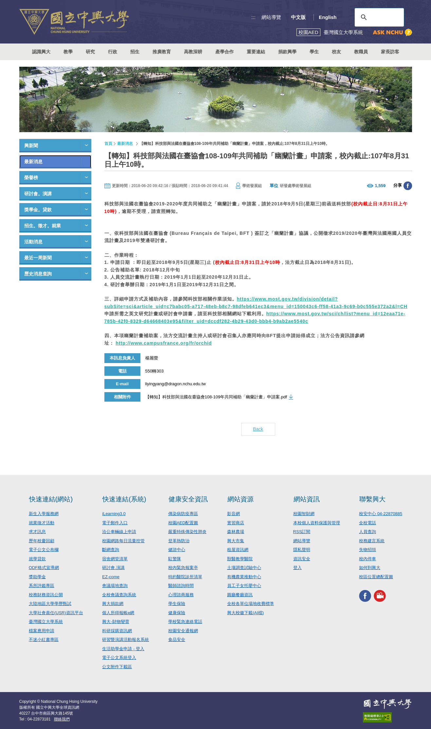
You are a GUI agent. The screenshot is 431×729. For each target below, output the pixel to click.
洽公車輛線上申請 (119, 531)
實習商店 (235, 522)
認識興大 (41, 51)
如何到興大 (369, 567)
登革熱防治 (178, 540)
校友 (336, 51)
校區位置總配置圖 (376, 576)
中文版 (298, 17)
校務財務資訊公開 (46, 594)
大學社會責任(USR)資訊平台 (56, 612)
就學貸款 (37, 558)
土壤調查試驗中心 (244, 567)
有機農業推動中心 (244, 576)
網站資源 (240, 499)
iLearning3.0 (114, 513)
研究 (90, 51)
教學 (68, 51)
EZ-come (110, 576)
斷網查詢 (110, 549)
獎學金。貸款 (38, 209)
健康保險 (176, 612)
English (327, 17)
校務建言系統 (372, 540)
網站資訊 (307, 499)
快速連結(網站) (51, 499)
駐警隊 (174, 558)
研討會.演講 (113, 567)
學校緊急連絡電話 (185, 621)
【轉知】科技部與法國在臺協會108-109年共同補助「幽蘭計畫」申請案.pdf (216, 396)
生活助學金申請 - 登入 (123, 648)
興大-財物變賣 (115, 621)
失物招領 (367, 549)
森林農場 (235, 531)
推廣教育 (162, 51)
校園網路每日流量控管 (123, 540)
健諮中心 (176, 549)
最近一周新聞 (38, 257)
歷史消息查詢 (38, 273)
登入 (297, 567)
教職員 (361, 51)
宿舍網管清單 (115, 558)
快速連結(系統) (124, 499)
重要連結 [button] (256, 51)
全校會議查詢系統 (119, 594)
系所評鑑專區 (41, 585)
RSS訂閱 (302, 531)
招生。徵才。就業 (42, 225)
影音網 (233, 513)
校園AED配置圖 (183, 522)
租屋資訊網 (237, 549)
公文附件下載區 (117, 666)
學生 (314, 51)
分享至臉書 (408, 186)
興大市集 (235, 540)
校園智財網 (303, 513)
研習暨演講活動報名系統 (125, 639)
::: (253, 17)
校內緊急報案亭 (183, 567)
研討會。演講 (38, 193)
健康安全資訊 (188, 499)
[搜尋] (378, 17)
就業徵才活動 (41, 522)
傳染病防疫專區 (183, 513)
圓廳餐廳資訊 (240, 594)
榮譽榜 (31, 177)
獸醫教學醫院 (240, 558)
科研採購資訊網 (117, 630)
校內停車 (367, 558)
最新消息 (33, 161)
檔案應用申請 (41, 630)
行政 (112, 51)
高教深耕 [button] (193, 51)
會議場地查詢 (115, 585)
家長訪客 (390, 51)
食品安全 (176, 639)
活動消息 (33, 241)
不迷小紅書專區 (44, 639)
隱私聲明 (301, 549)
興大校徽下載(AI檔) (245, 612)
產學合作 (224, 51)
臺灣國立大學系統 (46, 621)
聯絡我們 (62, 719)
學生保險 (176, 603)
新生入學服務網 (44, 513)
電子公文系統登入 (119, 657)
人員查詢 (367, 531)
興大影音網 (380, 596)
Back (258, 429)
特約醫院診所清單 (185, 576)
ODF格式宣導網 (44, 567)
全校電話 (367, 522)
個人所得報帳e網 (118, 612)
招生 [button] (134, 51)
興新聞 (31, 145)
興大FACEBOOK (365, 596)
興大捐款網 (112, 603)
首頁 (108, 143)
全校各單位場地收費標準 (250, 603)
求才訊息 (37, 531)
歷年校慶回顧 (41, 540)
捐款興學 (287, 51)
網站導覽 (271, 17)
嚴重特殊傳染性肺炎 (187, 531)
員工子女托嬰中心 (244, 585)
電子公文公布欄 (44, 549)
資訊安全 (301, 558)
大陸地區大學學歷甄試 (50, 603)
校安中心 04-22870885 (380, 513)
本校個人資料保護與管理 (316, 522)
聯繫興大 (372, 499)
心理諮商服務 (181, 594)
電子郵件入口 (115, 522)
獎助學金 (37, 576)
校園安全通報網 (183, 630)
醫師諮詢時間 (181, 585)
